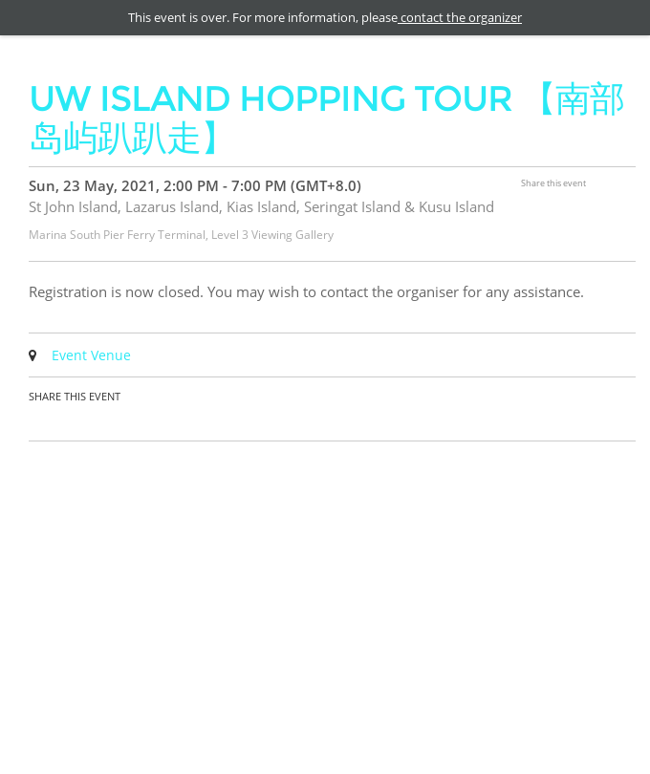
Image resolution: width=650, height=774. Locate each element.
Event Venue (91, 355)
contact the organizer (460, 17)
